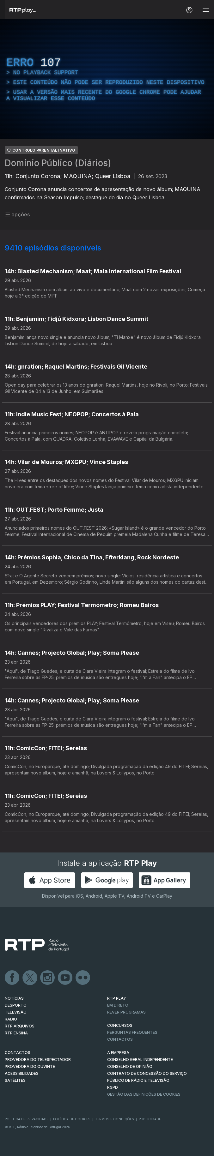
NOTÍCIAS (14, 998)
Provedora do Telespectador (38, 1059)
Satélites (15, 1080)
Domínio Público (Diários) (58, 163)
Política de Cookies (71, 1119)
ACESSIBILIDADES (22, 1073)
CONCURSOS (119, 1025)
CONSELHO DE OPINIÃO (129, 1066)
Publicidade (150, 1119)
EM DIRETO (117, 1005)
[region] (107, 79)
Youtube (65, 977)
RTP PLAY (116, 998)
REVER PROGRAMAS (126, 1012)
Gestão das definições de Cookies (143, 1094)
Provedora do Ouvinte (30, 1066)
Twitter (30, 977)
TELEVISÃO (16, 1012)
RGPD (112, 1087)
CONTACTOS (17, 1052)
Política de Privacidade (26, 1119)
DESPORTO (16, 1005)
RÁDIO (11, 1019)
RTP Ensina (16, 1033)
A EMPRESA (118, 1052)
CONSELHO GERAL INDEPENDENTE (140, 1059)
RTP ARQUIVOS (19, 1026)
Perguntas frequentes (132, 1032)
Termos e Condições (114, 1119)
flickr (83, 977)
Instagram (47, 977)
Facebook (12, 977)
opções (17, 214)
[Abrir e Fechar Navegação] (206, 10)
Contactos (120, 1039)
